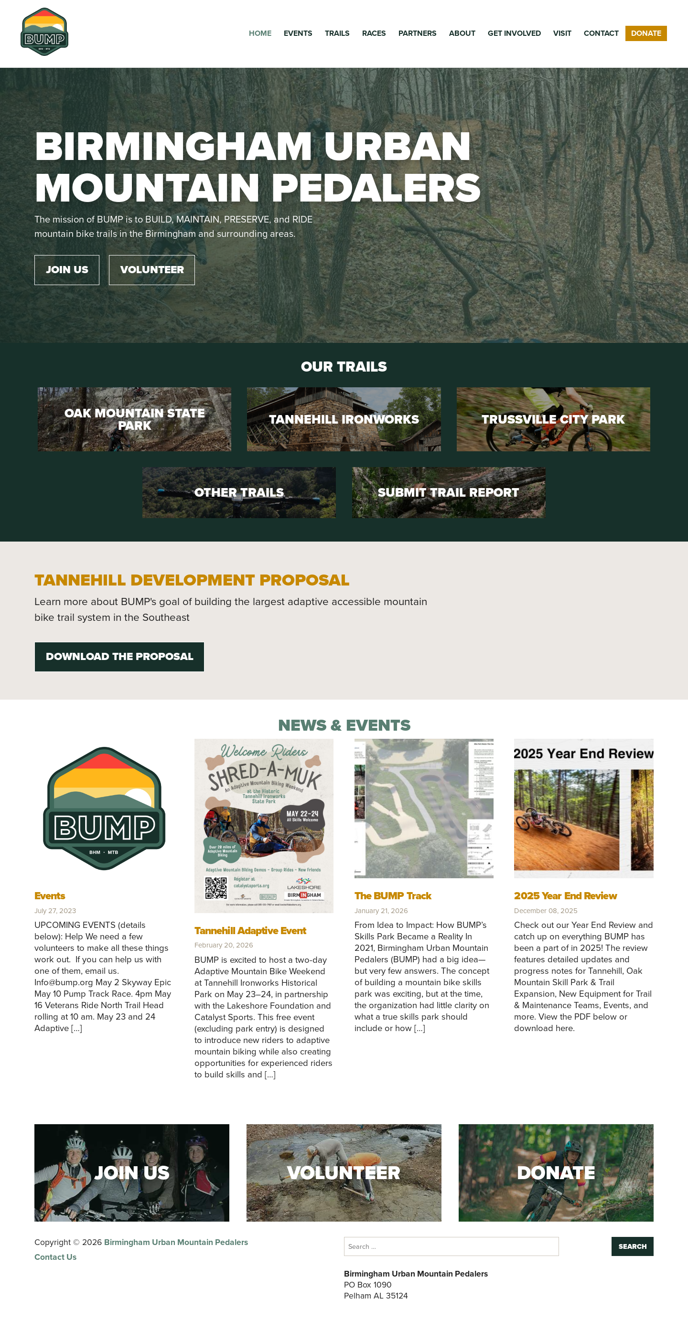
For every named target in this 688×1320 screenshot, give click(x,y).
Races (374, 33)
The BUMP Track (393, 896)
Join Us (67, 269)
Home (260, 33)
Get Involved (514, 33)
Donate (646, 33)
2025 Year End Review (565, 896)
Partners (417, 33)
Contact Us (55, 1257)
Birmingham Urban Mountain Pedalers (176, 1242)
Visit (562, 33)
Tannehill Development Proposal (192, 579)
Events (298, 33)
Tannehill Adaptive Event (250, 930)
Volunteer (152, 269)
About (462, 33)
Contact (601, 33)
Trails (337, 33)
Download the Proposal (120, 656)
